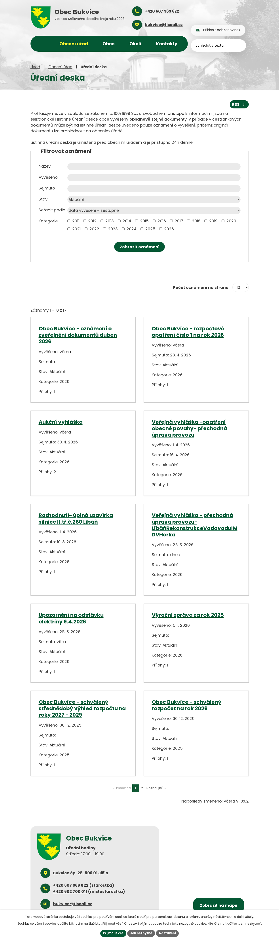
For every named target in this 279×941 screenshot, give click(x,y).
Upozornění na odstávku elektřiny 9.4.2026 (71, 618)
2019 (213, 220)
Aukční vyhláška (61, 421)
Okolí (135, 44)
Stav (43, 199)
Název (45, 166)
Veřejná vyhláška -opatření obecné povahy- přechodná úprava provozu (189, 428)
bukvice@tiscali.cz (72, 903)
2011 (75, 220)
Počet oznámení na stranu (200, 287)
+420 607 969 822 (70, 885)
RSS (239, 104)
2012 (92, 220)
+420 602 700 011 (70, 891)
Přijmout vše (112, 933)
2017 (179, 220)
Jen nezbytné (141, 933)
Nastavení (169, 933)
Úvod (35, 67)
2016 (162, 220)
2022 (94, 228)
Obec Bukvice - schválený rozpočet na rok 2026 (186, 705)
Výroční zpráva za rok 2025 (188, 614)
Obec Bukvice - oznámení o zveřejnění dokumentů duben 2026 (78, 335)
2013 (109, 220)
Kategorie (48, 220)
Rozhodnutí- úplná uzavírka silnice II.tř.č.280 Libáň (76, 518)
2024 (132, 228)
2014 (127, 220)
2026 (169, 228)
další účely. (245, 916)
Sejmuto (47, 188)
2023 (113, 228)
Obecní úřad (60, 67)
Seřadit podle (52, 209)
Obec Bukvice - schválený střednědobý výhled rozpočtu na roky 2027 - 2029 (82, 708)
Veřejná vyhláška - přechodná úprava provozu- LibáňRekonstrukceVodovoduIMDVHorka (194, 524)
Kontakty (166, 44)
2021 (76, 228)
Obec (108, 44)
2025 (150, 228)
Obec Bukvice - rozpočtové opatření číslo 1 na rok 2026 (188, 331)
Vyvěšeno (48, 177)
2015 (144, 220)
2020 (231, 220)
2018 (196, 220)
